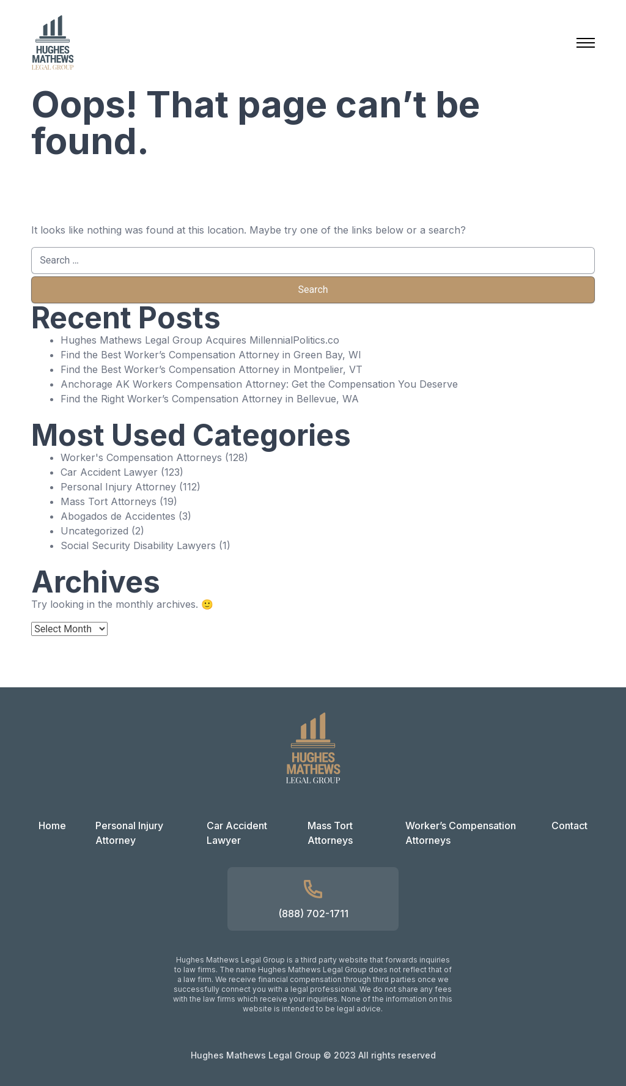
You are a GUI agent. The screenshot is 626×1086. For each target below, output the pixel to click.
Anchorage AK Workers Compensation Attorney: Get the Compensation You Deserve (259, 384)
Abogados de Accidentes (118, 516)
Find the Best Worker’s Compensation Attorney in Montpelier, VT (212, 369)
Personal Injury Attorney (118, 487)
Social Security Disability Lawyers (138, 545)
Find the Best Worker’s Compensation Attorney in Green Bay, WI (211, 355)
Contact (569, 825)
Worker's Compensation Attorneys (141, 457)
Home (52, 825)
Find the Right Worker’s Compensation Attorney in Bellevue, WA (210, 399)
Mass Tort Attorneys (108, 501)
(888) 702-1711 (313, 913)
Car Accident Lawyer (109, 472)
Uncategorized (94, 531)
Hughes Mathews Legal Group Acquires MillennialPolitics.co (200, 340)
